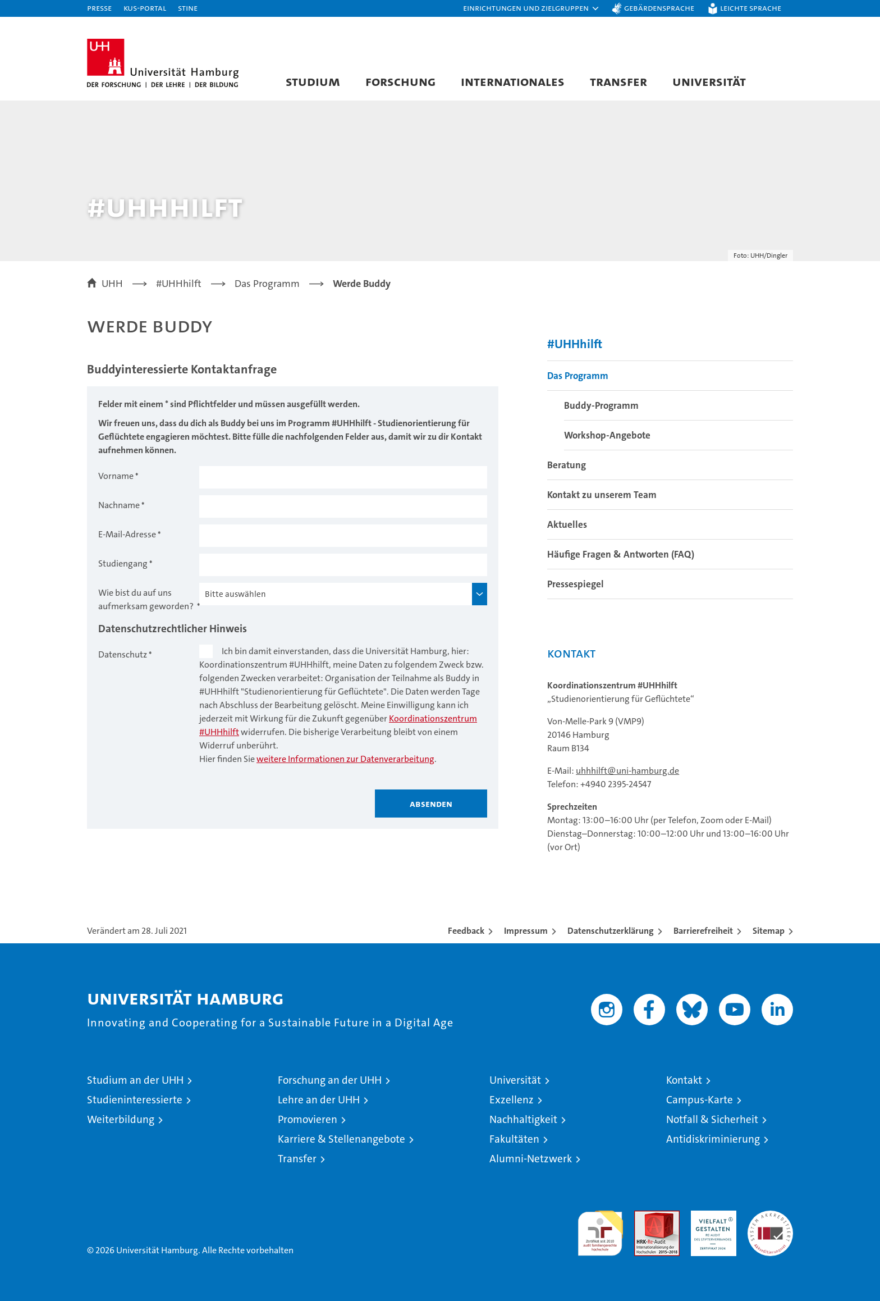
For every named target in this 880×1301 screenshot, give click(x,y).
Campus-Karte (699, 1100)
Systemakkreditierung (770, 1216)
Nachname (119, 505)
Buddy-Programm (601, 405)
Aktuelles (567, 524)
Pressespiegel (575, 584)
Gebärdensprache (659, 7)
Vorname (116, 476)
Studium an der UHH (135, 1080)
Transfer (618, 81)
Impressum (526, 931)
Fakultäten (514, 1139)
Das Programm (577, 375)
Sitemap (769, 931)
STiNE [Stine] (188, 7)
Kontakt (684, 1080)
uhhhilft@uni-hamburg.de (627, 771)
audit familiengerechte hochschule (600, 1228)
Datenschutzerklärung (610, 931)
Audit (645, 1216)
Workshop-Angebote (607, 435)
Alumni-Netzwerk (530, 1159)
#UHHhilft (574, 344)
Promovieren (307, 1119)
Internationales (513, 81)
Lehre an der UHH (319, 1100)
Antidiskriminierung (713, 1139)
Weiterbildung (120, 1119)
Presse (99, 7)
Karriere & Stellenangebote (341, 1139)
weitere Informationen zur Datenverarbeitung (345, 759)
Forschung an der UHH (330, 1080)
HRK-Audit (711, 1216)
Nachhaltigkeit (523, 1119)
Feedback (466, 931)
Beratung (566, 465)
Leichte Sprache (750, 7)
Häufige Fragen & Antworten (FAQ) (620, 554)
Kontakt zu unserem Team (602, 495)
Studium (313, 81)
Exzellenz (511, 1100)
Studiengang (123, 563)
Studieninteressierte (134, 1100)
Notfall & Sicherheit (712, 1119)
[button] (531, 8)
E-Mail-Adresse (127, 534)
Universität (709, 81)
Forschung (400, 81)
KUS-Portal (144, 7)
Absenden (431, 803)
